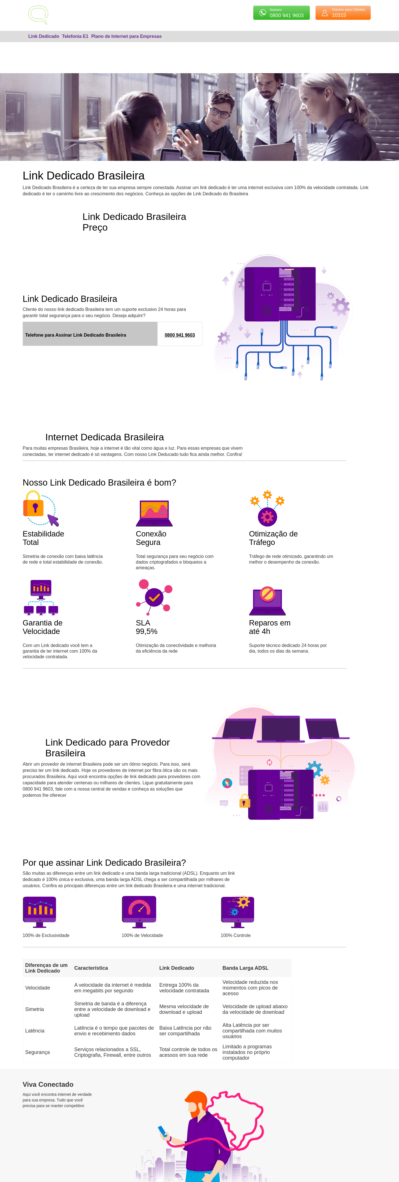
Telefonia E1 (75, 36)
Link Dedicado (43, 36)
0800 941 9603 (180, 335)
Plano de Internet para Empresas (126, 36)
